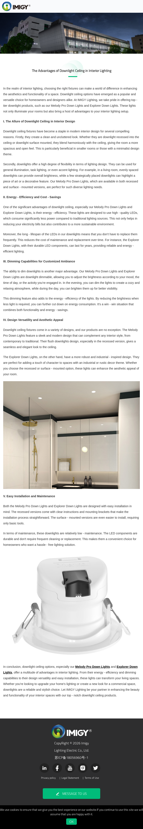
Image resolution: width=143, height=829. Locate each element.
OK (71, 821)
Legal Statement (70, 778)
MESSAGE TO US (71, 793)
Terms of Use (92, 778)
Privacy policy (48, 778)
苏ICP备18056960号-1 (71, 757)
